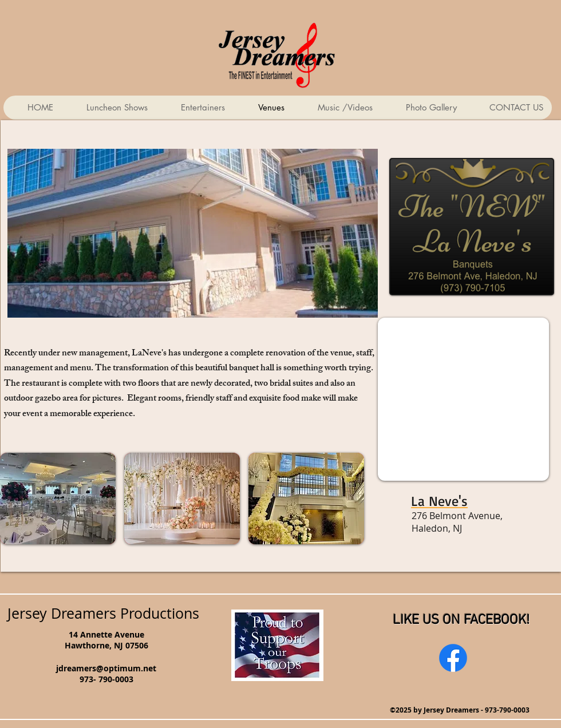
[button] (58, 498)
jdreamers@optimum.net (106, 668)
